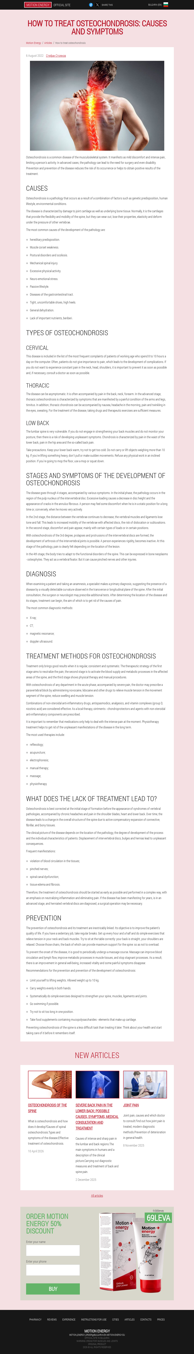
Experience (68, 1319)
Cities (115, 1319)
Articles (130, 1319)
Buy (53, 1288)
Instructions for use (93, 1319)
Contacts (145, 1319)
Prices (161, 1319)
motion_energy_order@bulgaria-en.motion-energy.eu (97, 1334)
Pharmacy (35, 1319)
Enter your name (35, 1241)
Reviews (52, 1319)
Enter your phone (36, 1261)
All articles (97, 1196)
